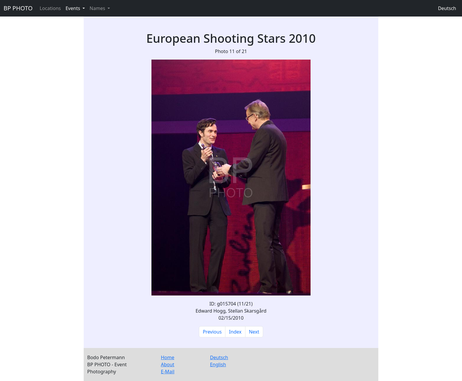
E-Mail (167, 371)
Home (167, 357)
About (167, 364)
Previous (212, 332)
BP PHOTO (18, 8)
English (218, 364)
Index (235, 332)
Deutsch (447, 8)
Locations (50, 8)
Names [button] (98, 8)
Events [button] (73, 8)
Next (254, 332)
